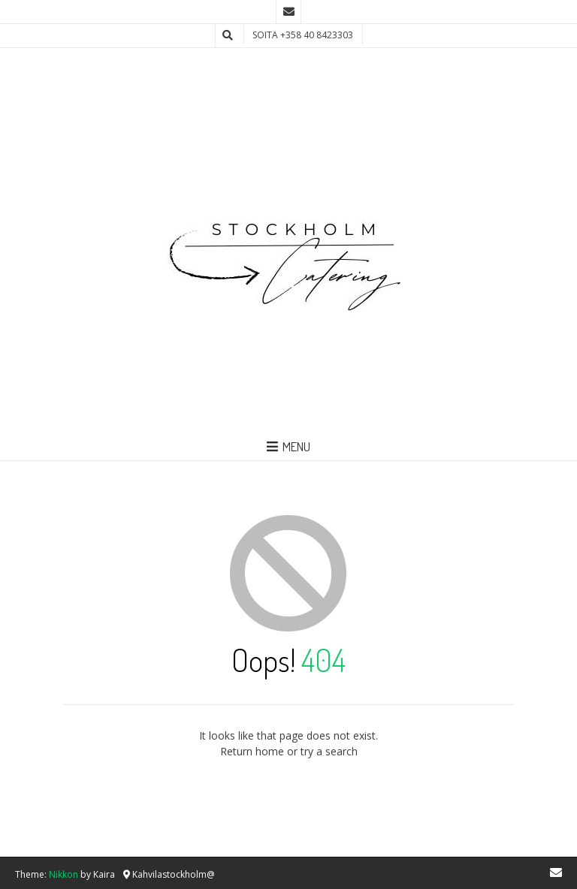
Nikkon (63, 874)
